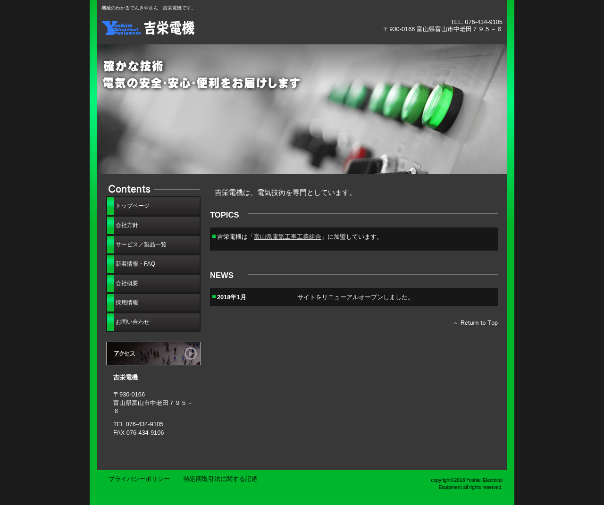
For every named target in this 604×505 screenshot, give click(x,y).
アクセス (153, 353)
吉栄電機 (207, 27)
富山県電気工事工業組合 (287, 236)
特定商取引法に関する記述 (220, 478)
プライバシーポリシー (139, 478)
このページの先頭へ (473, 325)
